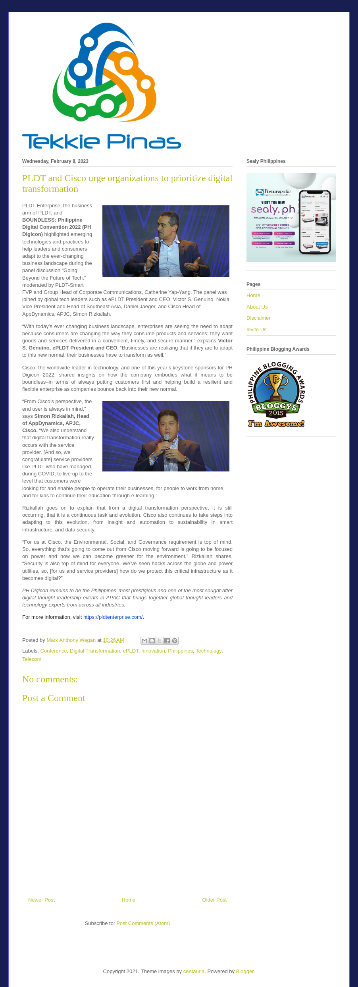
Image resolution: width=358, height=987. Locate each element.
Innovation (153, 651)
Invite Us (256, 329)
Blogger (245, 971)
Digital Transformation (95, 651)
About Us (257, 307)
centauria (193, 971)
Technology (208, 651)
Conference (53, 651)
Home (129, 900)
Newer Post (41, 900)
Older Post (214, 900)
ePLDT (131, 651)
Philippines (180, 651)
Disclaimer (258, 318)
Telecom (31, 659)
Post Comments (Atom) (143, 923)
